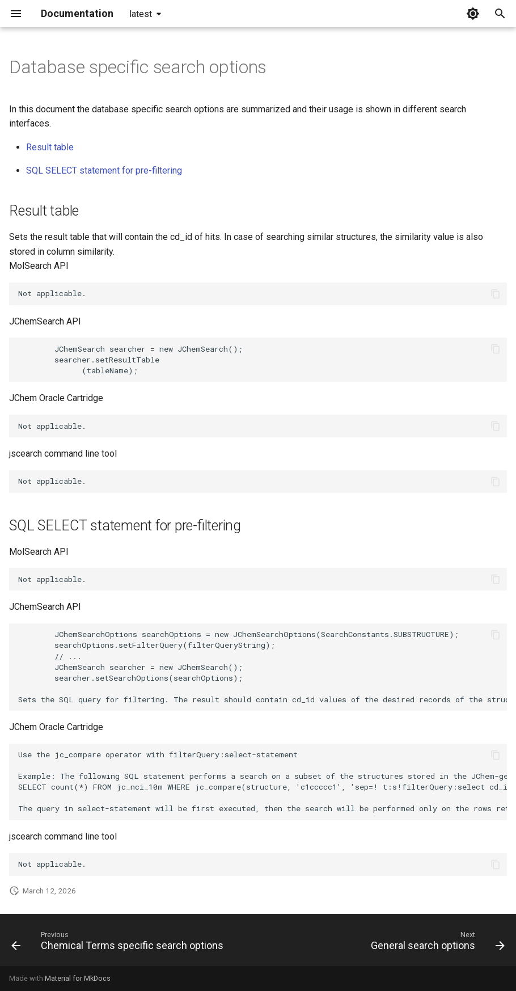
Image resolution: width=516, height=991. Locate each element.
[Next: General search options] (436, 943)
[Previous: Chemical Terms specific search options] (119, 943)
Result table (50, 147)
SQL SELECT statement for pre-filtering (104, 170)
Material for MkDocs (78, 978)
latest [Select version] (140, 14)
